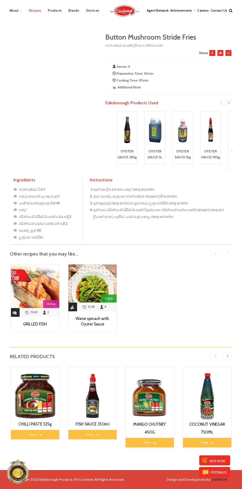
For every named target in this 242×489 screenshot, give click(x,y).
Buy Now (217, 461)
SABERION (219, 479)
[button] (231, 10)
